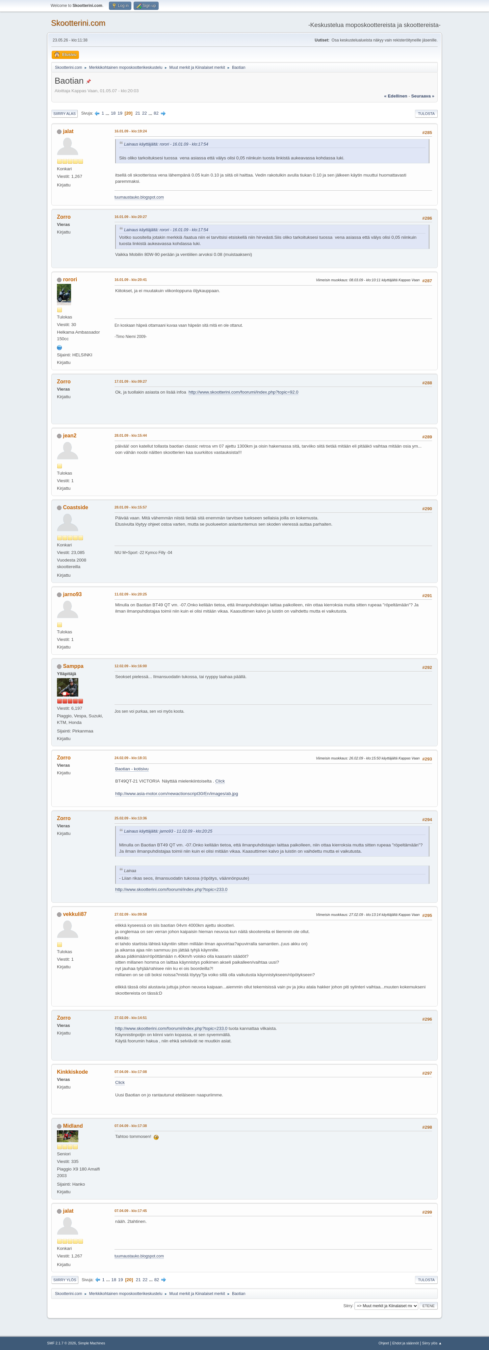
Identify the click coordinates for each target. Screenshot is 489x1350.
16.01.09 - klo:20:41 (131, 280)
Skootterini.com (78, 22)
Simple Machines (91, 1343)
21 (137, 113)
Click (220, 781)
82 (156, 113)
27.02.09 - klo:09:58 (131, 914)
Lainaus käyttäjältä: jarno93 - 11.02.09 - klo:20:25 (168, 831)
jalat (68, 131)
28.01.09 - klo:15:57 (131, 507)
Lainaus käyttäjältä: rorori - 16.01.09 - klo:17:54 (166, 144)
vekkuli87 (75, 914)
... (108, 113)
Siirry (347, 1305)
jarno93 (72, 594)
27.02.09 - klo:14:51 (131, 1018)
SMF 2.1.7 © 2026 (61, 1343)
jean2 (69, 435)
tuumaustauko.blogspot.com (139, 197)
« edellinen (395, 96)
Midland (73, 1126)
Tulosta (426, 114)
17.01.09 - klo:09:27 (131, 381)
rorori (70, 279)
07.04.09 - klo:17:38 (131, 1126)
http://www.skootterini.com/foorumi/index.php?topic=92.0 (243, 392)
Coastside (75, 507)
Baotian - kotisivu (132, 768)
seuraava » (422, 96)
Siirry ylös (64, 1280)
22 (144, 113)
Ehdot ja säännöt (405, 1343)
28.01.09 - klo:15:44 (131, 435)
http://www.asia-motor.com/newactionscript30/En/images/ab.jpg (176, 793)
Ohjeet (383, 1343)
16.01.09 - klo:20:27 (131, 217)
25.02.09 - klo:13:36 (131, 818)
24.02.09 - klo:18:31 (131, 758)
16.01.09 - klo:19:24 (131, 131)
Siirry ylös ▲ (432, 1343)
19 (119, 113)
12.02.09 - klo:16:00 (131, 666)
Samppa (73, 666)
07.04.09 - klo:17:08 (131, 1072)
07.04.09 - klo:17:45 (131, 1211)
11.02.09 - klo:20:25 (131, 594)
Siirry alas (64, 114)
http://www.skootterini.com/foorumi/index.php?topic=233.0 (171, 889)
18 (113, 113)
